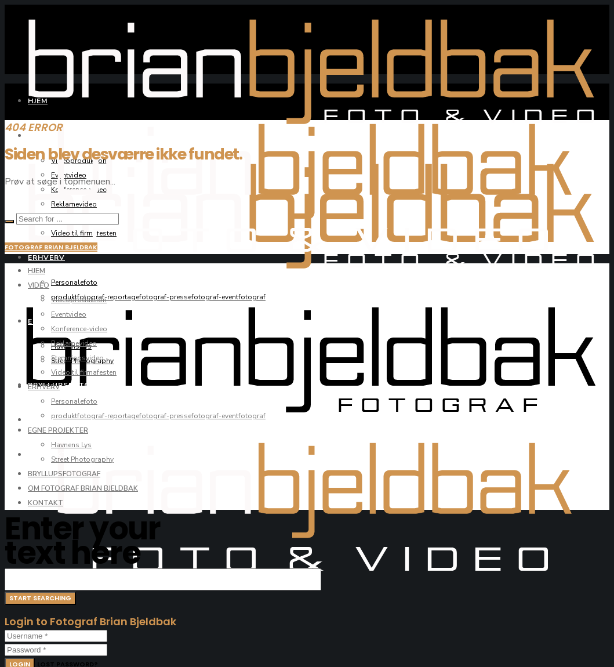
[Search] (9, 221)
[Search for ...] (67, 219)
